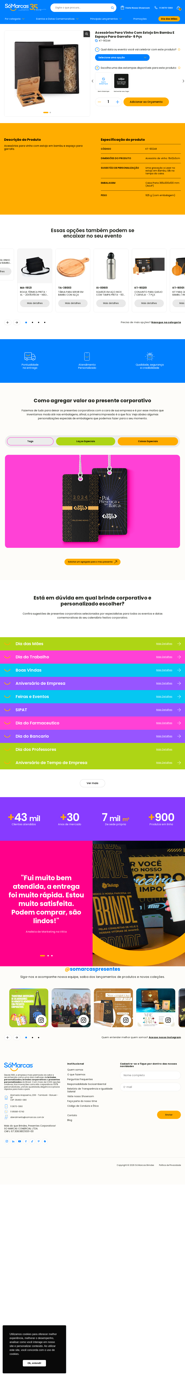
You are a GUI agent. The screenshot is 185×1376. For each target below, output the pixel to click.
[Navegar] (42, 1044)
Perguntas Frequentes (80, 1270)
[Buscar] (112, 7)
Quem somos (75, 1261)
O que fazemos (76, 1266)
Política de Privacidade (169, 1357)
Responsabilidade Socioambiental (86, 1275)
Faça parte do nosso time (82, 1292)
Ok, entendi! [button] (34, 1363)
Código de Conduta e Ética (83, 1297)
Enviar (169, 1306)
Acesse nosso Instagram (165, 1229)
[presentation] (145, 1292)
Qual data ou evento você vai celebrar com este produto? (137, 49)
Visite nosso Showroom (80, 1287)
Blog (69, 1311)
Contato (72, 1306)
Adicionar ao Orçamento (147, 102)
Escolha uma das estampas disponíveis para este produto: (138, 68)
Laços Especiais (85, 441)
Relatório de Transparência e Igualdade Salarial (90, 1282)
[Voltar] (7, 1229)
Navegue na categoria (166, 322)
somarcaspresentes (92, 1160)
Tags (30, 441)
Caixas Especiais (148, 441)
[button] (45, 112)
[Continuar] (16, 1229)
